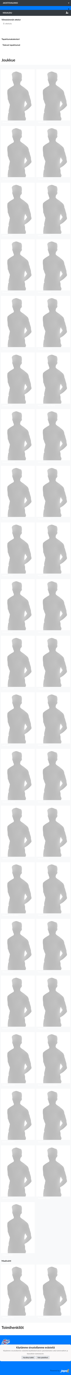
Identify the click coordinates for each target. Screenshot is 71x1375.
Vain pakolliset (42, 1357)
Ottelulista (6, 32)
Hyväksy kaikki (28, 1357)
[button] (18, 97)
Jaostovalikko (37, 3)
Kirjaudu (35, 13)
